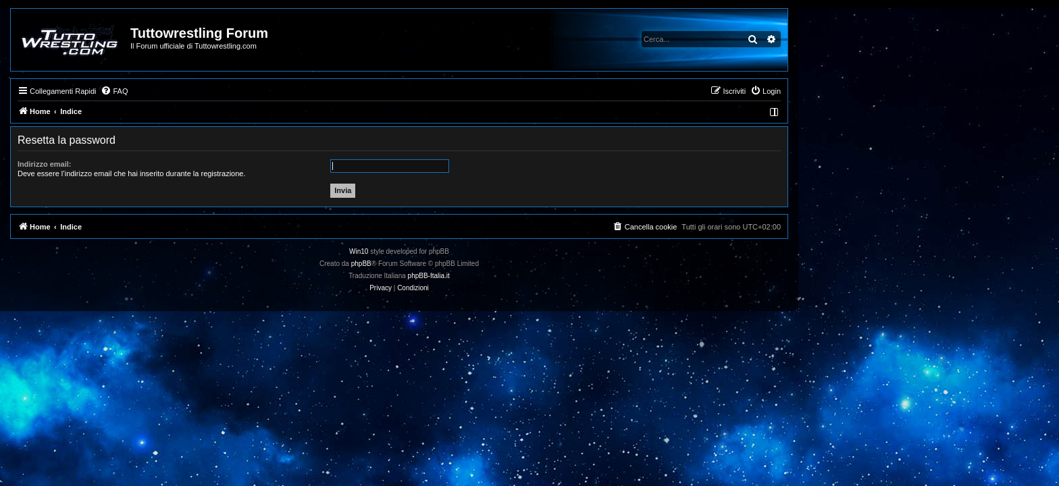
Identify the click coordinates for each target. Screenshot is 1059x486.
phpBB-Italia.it (559, 275)
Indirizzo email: (174, 164)
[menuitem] (244, 91)
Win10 (489, 251)
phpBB (492, 263)
